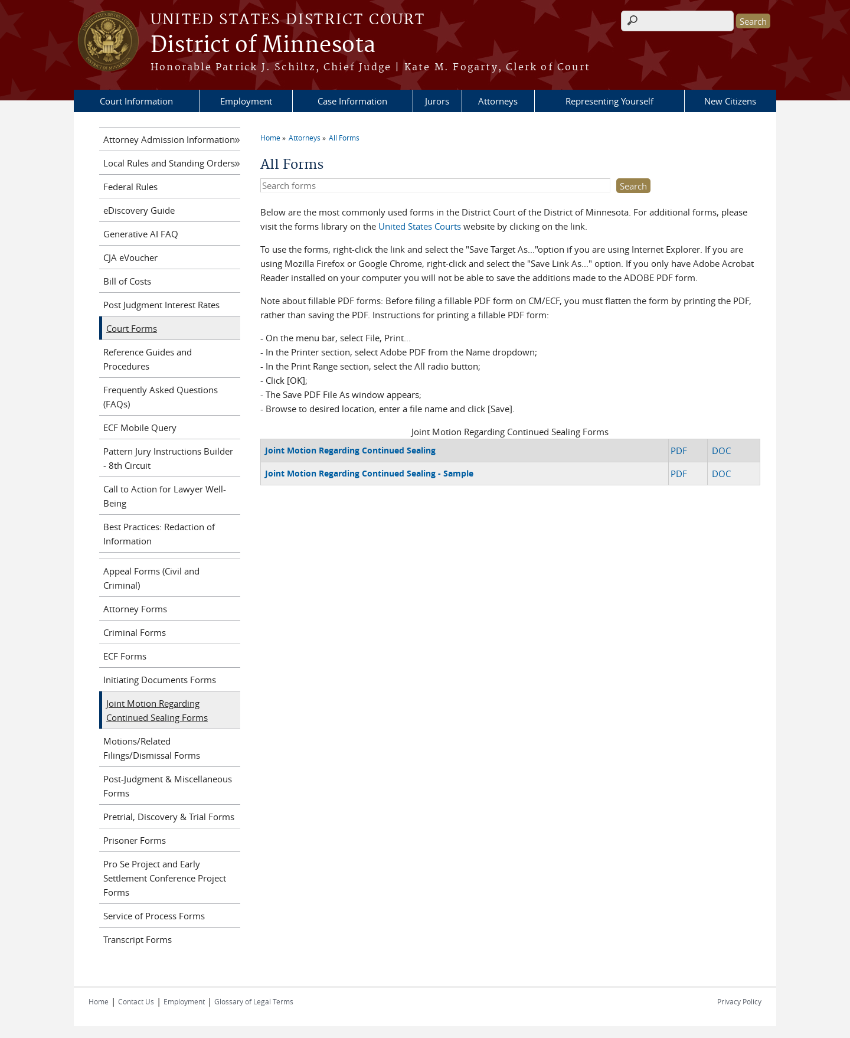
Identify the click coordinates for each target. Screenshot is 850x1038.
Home (270, 137)
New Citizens (730, 101)
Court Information (136, 101)
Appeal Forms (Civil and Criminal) (151, 578)
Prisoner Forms (134, 840)
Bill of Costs (127, 281)
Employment (246, 101)
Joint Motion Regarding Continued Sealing (350, 450)
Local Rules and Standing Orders (169, 163)
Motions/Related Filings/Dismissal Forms (151, 748)
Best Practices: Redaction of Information (159, 534)
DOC (721, 450)
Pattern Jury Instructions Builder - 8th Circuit (168, 458)
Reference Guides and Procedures (147, 359)
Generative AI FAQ (140, 234)
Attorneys (498, 101)
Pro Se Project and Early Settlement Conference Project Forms (164, 878)
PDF (679, 450)
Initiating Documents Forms (159, 680)
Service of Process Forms (154, 916)
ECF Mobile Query (139, 427)
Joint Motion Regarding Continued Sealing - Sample (369, 473)
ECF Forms (124, 656)
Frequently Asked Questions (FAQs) (160, 397)
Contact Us (136, 1001)
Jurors (437, 101)
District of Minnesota (263, 45)
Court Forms (131, 328)
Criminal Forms (134, 632)
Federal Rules (130, 186)
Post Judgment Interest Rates (161, 305)
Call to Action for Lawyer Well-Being (164, 496)
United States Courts (419, 226)
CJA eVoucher (130, 257)
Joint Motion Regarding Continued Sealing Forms (157, 710)
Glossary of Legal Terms (253, 1001)
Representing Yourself (609, 101)
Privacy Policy (739, 1001)
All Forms (344, 137)
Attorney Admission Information (169, 139)
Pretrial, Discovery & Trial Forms (168, 816)
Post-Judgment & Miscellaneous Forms (167, 786)
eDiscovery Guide (139, 210)
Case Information (352, 101)
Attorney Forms (135, 609)
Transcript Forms (137, 939)
